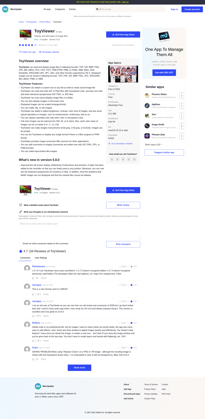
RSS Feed (166, 394)
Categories (60, 9)
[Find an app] (97, 9)
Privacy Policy (150, 389)
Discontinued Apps (132, 394)
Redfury (36, 322)
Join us (125, 2)
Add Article (128, 398)
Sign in (174, 9)
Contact (165, 384)
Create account (192, 9)
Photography (31, 22)
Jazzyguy (36, 285)
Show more (79, 367)
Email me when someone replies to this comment (45, 243)
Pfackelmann (38, 266)
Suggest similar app (164, 152)
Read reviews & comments (123, 45)
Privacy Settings (150, 394)
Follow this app (27, 52)
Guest (35, 347)
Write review (123, 205)
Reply (43, 278)
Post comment (123, 244)
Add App (127, 389)
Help (164, 389)
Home (21, 22)
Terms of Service (151, 384)
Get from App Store (123, 34)
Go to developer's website (120, 143)
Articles (72, 9)
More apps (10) (152, 144)
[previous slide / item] (110, 74)
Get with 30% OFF (164, 72)
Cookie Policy (149, 398)
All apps (47, 9)
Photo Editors (44, 22)
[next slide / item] (136, 74)
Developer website (49, 52)
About (126, 384)
